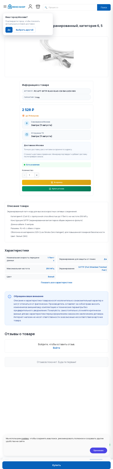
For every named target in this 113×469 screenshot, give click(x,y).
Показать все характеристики (56, 299)
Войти (56, 364)
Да (9, 29)
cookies (25, 438)
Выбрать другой (24, 29)
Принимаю (98, 450)
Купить (56, 465)
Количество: (28, 181)
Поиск (104, 7)
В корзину (56, 194)
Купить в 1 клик (56, 202)
